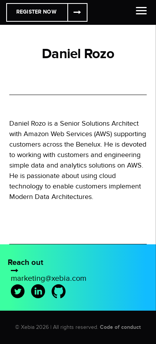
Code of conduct (120, 327)
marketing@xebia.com (48, 278)
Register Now (36, 12)
